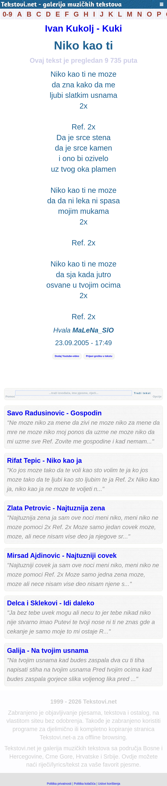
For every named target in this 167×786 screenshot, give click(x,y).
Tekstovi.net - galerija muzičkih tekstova (61, 5)
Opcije (157, 396)
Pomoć (10, 396)
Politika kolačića (85, 783)
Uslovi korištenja (109, 783)
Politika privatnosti (59, 783)
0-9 (7, 14)
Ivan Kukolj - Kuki (83, 28)
